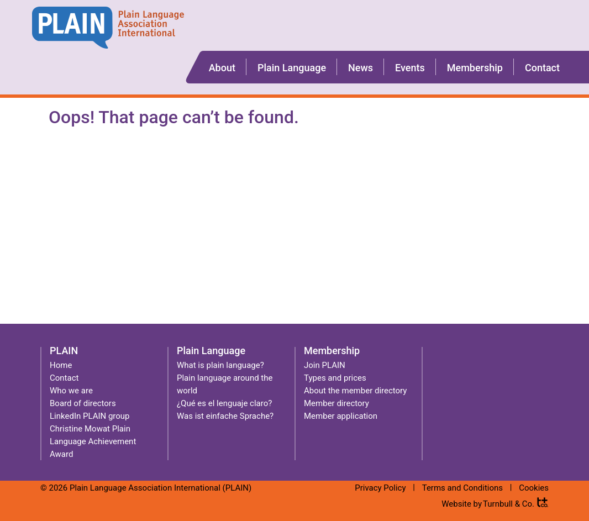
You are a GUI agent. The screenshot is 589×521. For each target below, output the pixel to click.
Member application (340, 416)
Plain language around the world (224, 384)
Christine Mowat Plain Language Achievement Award (93, 441)
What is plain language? (220, 365)
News (360, 67)
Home (61, 365)
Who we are (71, 391)
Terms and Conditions (462, 488)
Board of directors (83, 403)
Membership (475, 67)
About (222, 67)
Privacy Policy (380, 488)
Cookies (534, 488)
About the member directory (355, 391)
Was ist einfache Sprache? (225, 416)
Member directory (336, 403)
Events (410, 67)
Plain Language (291, 67)
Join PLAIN (324, 365)
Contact (542, 67)
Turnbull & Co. (508, 504)
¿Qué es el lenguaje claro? (224, 403)
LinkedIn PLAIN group (90, 416)
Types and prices (335, 378)
